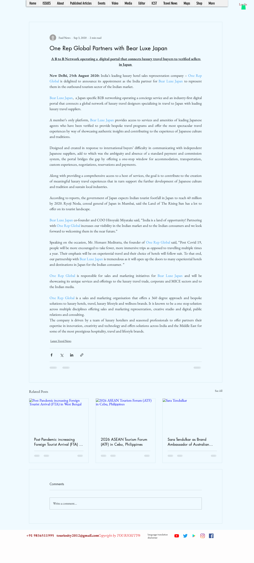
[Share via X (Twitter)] (62, 355)
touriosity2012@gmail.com (78, 535)
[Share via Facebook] (51, 355)
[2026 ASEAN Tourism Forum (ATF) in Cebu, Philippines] (125, 415)
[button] (243, 6)
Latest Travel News (60, 341)
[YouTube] (176, 536)
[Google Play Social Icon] (194, 536)
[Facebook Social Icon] (211, 536)
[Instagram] (202, 536)
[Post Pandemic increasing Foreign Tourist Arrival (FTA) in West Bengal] (59, 415)
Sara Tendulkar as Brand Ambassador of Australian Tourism (188, 442)
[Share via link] (82, 355)
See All (218, 391)
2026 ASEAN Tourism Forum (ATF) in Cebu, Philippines (124, 442)
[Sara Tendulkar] (192, 415)
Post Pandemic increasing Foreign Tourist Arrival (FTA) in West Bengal (58, 442)
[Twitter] (185, 536)
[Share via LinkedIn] (72, 355)
